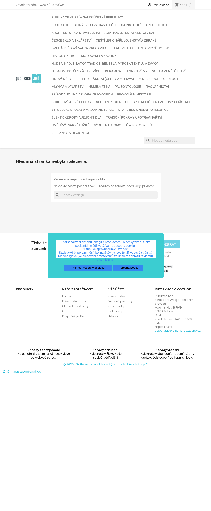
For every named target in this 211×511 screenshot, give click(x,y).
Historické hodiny (154, 48)
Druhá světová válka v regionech (81, 48)
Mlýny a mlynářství (68, 86)
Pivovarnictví (157, 86)
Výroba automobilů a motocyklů (123, 125)
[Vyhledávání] (169, 140)
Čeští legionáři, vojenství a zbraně (126, 40)
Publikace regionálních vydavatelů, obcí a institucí (96, 25)
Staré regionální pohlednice (143, 110)
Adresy (113, 316)
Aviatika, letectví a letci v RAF (129, 33)
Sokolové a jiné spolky (72, 102)
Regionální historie (134, 94)
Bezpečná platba (73, 316)
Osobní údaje (117, 296)
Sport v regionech (112, 102)
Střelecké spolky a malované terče (83, 110)
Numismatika (99, 86)
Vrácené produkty (120, 301)
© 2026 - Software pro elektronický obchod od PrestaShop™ (105, 364)
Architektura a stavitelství (76, 33)
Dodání (66, 296)
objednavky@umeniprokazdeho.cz (178, 330)
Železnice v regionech (71, 133)
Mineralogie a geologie (159, 79)
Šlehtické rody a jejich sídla (76, 117)
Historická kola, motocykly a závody (84, 56)
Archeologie (157, 25)
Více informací (105, 259)
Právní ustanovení (74, 301)
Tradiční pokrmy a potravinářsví (134, 117)
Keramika (113, 71)
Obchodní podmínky (75, 306)
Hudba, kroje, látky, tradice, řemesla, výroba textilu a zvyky (105, 63)
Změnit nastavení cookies (22, 371)
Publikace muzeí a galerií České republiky (87, 17)
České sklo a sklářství (71, 40)
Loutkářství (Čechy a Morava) (108, 79)
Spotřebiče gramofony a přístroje (163, 102)
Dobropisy (115, 311)
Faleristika (124, 48)
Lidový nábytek (65, 79)
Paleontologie (128, 86)
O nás (66, 311)
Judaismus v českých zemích (76, 71)
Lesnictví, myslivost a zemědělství (155, 71)
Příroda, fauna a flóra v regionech (82, 94)
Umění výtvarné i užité (71, 125)
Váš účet (116, 289)
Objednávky (116, 306)
